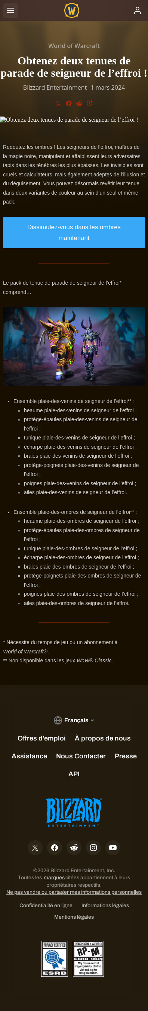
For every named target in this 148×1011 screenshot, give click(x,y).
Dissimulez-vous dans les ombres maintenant (74, 232)
